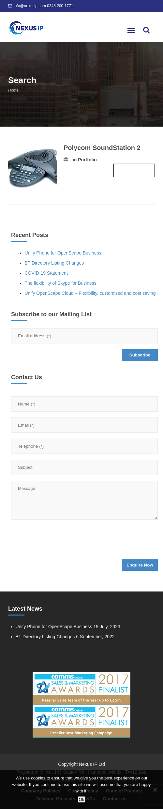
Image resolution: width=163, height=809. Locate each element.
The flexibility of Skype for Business (60, 283)
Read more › (134, 170)
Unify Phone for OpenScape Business (63, 252)
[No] (155, 789)
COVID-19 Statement (46, 273)
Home (13, 90)
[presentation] (60, 541)
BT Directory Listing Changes (54, 263)
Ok (81, 799)
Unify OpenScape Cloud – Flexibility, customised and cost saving (90, 293)
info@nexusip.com (30, 6)
